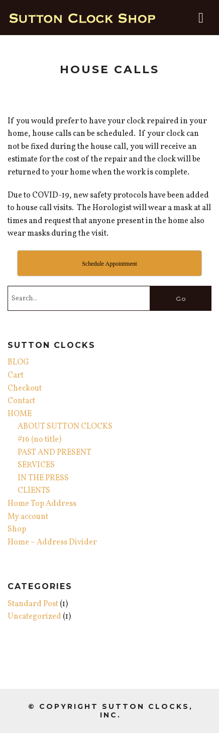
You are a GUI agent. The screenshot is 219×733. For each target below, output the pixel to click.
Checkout (25, 388)
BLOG (18, 362)
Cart (16, 375)
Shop (17, 529)
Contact (21, 401)
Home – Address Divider (52, 542)
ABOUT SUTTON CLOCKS (65, 426)
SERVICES (36, 465)
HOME (20, 414)
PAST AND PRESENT (54, 452)
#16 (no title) (39, 439)
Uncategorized (34, 616)
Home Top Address (42, 503)
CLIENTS (34, 490)
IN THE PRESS (43, 478)
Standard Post (33, 604)
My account (28, 516)
